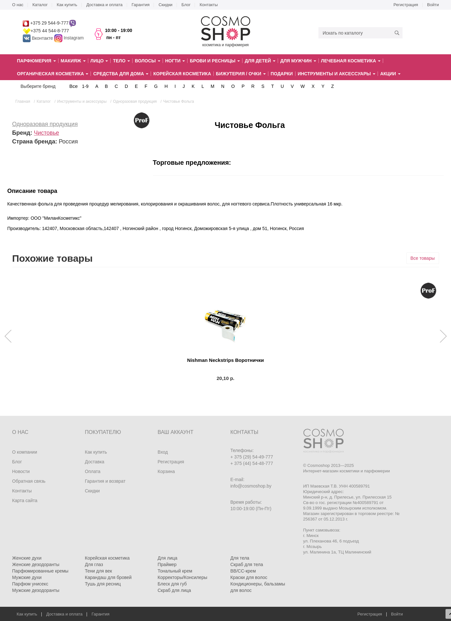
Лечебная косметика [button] (351, 60)
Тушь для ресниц (103, 583)
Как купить (67, 4)
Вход (163, 452)
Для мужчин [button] (298, 60)
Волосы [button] (147, 60)
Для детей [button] (260, 60)
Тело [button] (121, 60)
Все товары (423, 258)
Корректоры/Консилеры (183, 577)
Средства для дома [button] (120, 73)
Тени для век (98, 571)
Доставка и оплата (104, 4)
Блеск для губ (172, 583)
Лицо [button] (99, 60)
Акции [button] (390, 73)
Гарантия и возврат (105, 481)
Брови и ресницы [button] (215, 60)
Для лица (167, 558)
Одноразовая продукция (45, 124)
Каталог (40, 4)
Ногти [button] (175, 60)
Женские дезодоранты (35, 564)
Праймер (167, 564)
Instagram (74, 38)
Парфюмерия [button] (36, 60)
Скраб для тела (247, 564)
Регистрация (405, 4)
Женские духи (27, 558)
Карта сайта (25, 500)
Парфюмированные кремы (40, 571)
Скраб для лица (174, 590)
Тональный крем (175, 571)
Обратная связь (29, 481)
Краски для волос (249, 577)
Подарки (282, 73)
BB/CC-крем (243, 571)
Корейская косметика (182, 73)
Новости (21, 471)
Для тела (240, 558)
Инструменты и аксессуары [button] (336, 73)
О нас (18, 4)
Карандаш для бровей (108, 577)
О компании (24, 452)
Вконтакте (38, 38)
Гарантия (140, 4)
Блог (185, 4)
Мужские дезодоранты (35, 590)
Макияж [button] (73, 60)
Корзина (166, 471)
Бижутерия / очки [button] (241, 73)
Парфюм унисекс (30, 583)
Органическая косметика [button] (53, 73)
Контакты (208, 4)
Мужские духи (27, 577)
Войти (433, 4)
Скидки (165, 4)
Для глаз (94, 564)
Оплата (93, 471)
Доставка (94, 461)
